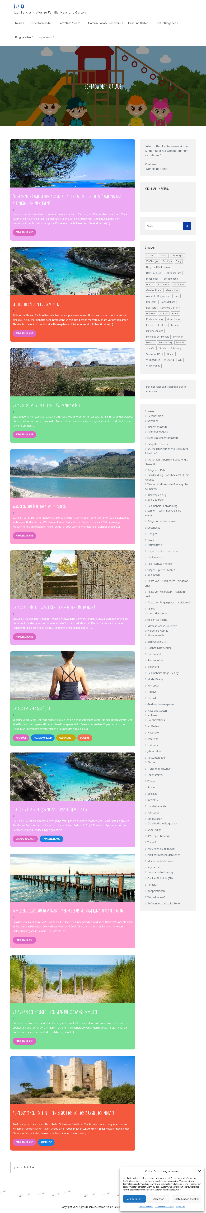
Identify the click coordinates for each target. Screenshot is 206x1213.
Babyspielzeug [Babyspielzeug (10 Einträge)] (153, 273)
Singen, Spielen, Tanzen (161, 570)
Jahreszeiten (154, 751)
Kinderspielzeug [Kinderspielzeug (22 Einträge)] (154, 319)
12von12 (151, 842)
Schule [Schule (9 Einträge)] (162, 348)
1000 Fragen (154, 830)
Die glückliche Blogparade (162, 823)
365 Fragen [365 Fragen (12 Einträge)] (177, 255)
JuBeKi (18, 6)
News (18, 23)
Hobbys (83, 737)
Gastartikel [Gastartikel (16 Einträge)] (163, 284)
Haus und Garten (138, 23)
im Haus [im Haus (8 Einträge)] (164, 313)
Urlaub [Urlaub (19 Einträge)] (170, 354)
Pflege (151, 781)
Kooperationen (156, 891)
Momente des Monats (160, 861)
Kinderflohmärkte (40, 23)
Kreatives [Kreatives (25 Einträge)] (162, 325)
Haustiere (153, 732)
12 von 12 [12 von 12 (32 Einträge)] (150, 255)
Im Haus (152, 715)
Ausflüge (20, 737)
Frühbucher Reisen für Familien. (37, 304)
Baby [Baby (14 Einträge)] (178, 261)
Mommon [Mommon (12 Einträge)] (178, 336)
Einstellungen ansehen (186, 1199)
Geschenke (153, 527)
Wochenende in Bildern (161, 848)
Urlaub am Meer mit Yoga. (32, 708)
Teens (151, 609)
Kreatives (152, 739)
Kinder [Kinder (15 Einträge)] (175, 313)
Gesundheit (65, 737)
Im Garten (153, 726)
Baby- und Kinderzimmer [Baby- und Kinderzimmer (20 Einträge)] (158, 267)
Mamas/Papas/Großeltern (104, 23)
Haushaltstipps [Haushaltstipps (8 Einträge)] (167, 302)
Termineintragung (157, 431)
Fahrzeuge (153, 812)
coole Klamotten (157, 613)
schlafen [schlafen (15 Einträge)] (150, 348)
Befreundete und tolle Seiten (164, 903)
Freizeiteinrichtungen (159, 768)
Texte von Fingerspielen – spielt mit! (168, 602)
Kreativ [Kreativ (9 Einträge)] (149, 325)
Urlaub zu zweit (25, 838)
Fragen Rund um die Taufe (162, 551)
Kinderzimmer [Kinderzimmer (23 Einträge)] (174, 319)
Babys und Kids (156, 470)
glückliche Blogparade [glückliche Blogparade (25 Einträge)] (158, 296)
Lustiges (152, 534)
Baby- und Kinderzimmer (161, 521)
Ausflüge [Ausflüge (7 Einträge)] (167, 261)
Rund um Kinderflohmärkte (162, 438)
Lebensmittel (155, 775)
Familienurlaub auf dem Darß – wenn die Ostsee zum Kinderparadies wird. (68, 910)
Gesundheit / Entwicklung (162, 506)
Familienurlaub (24, 232)
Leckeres (152, 745)
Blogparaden (23, 37)
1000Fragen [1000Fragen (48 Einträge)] (152, 261)
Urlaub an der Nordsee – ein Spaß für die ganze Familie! (55, 1011)
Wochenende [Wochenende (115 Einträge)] (153, 365)
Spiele (151, 787)
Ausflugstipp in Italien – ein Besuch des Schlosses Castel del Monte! (63, 1112)
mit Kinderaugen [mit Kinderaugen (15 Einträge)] (154, 331)
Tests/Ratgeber (166, 23)
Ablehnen (158, 1199)
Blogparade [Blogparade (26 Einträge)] (152, 278)
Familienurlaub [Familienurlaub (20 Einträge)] (170, 278)
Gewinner (153, 420)
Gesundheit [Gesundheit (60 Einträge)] (172, 290)
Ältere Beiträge (25, 1166)
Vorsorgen (153, 685)
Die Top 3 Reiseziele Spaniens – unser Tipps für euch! (52, 809)
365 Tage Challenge (158, 836)
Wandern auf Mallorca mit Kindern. (40, 506)
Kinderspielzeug (156, 495)
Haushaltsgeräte (156, 806)
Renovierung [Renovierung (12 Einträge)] (165, 342)
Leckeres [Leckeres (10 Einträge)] (175, 325)
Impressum (180, 1206)
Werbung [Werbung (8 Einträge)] (169, 360)
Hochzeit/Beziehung (159, 648)
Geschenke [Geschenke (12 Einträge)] (178, 284)
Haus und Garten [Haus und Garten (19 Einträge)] (169, 307)
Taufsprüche (154, 545)
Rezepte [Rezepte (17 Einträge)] (180, 342)
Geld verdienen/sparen (160, 704)
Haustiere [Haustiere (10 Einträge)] (151, 307)
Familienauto (155, 654)
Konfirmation (155, 557)
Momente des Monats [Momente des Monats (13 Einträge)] (157, 336)
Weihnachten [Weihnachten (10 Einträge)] (153, 360)
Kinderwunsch (155, 635)
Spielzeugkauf (155, 499)
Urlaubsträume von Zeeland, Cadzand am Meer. (48, 405)
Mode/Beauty (155, 679)
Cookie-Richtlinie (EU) (160, 878)
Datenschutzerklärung (164, 1206)
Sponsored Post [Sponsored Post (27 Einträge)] (154, 354)
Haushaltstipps (156, 720)
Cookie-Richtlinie (146, 1206)
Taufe (150, 540)
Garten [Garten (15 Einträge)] (149, 284)
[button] (199, 1171)
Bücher (151, 762)
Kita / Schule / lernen (159, 563)
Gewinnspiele (155, 416)
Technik (152, 698)
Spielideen (153, 574)
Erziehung (153, 666)
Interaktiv (152, 800)
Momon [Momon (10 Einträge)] (150, 342)
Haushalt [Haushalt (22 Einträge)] (151, 302)
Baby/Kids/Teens (69, 23)
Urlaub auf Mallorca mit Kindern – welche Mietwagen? (54, 607)
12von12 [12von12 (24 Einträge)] (163, 255)
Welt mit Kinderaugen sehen (163, 855)
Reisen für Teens (157, 619)
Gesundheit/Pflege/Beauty (163, 673)
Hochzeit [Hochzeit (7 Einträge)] (150, 313)
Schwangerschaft (157, 641)
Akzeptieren (134, 1199)
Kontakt (152, 884)
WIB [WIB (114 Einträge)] (180, 360)
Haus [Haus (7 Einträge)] (176, 296)
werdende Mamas (157, 630)
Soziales (152, 793)
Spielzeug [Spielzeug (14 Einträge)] (176, 348)
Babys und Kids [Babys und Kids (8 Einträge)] (173, 273)
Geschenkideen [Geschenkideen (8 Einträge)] (154, 290)
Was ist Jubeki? (156, 897)
